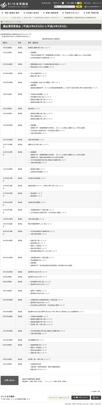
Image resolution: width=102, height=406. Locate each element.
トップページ (5, 17)
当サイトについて (64, 397)
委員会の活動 (27, 17)
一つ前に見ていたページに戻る (12, 21)
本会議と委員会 (16, 17)
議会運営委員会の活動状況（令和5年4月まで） (47, 17)
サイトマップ (53, 397)
